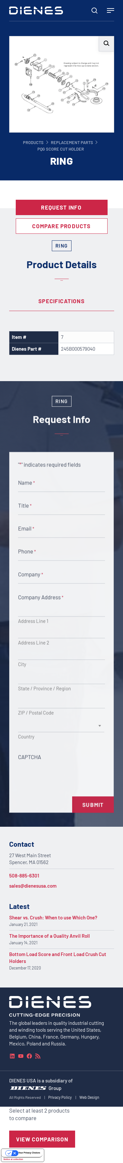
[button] (106, 43)
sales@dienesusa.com (32, 886)
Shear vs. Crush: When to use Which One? (53, 917)
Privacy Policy (60, 1097)
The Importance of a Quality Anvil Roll (49, 936)
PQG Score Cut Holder (60, 149)
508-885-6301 (24, 875)
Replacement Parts (72, 142)
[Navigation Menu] (110, 10)
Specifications (61, 301)
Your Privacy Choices (29, 1153)
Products (33, 142)
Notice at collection (13, 1159)
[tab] (61, 301)
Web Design (89, 1097)
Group (55, 1088)
